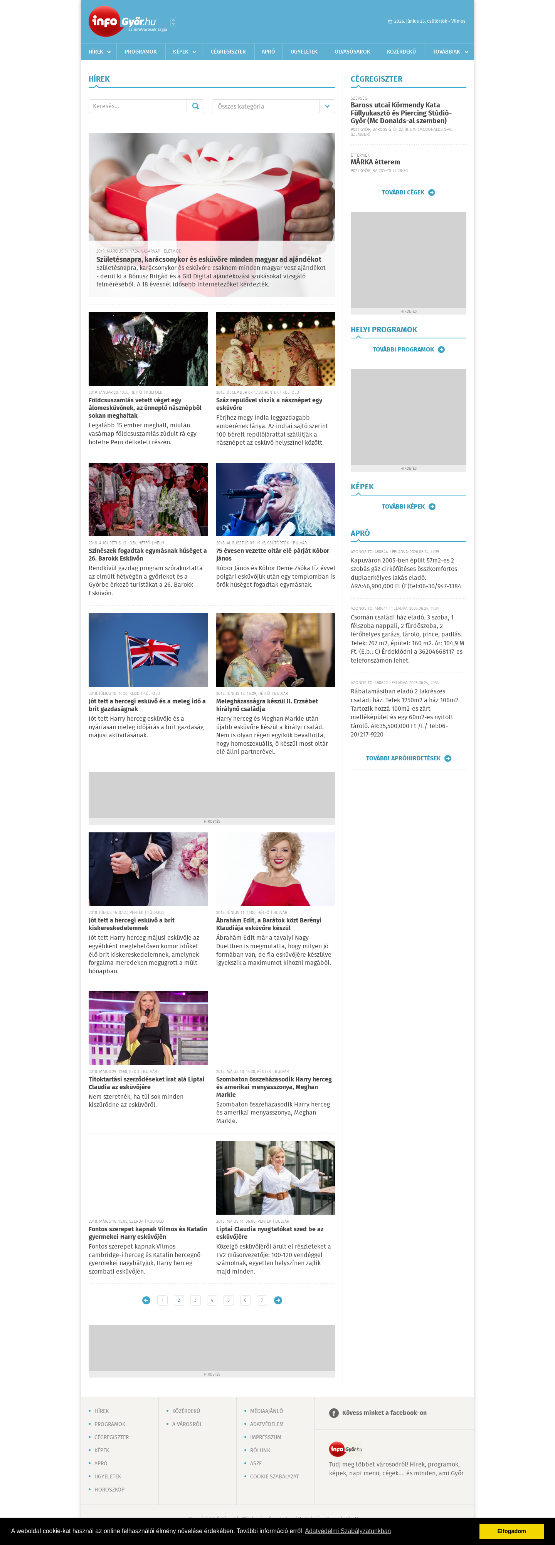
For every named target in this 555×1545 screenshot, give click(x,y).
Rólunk (260, 1450)
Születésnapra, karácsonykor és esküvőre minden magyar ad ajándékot (208, 259)
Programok (141, 52)
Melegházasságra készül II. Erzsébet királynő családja (267, 705)
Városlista (173, 22)
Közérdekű (401, 52)
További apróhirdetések (403, 758)
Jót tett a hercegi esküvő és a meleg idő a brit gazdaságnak (147, 705)
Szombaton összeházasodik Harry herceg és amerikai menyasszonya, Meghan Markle (274, 1087)
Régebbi (278, 1300)
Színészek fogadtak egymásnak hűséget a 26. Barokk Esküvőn (148, 555)
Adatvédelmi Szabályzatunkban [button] (348, 1531)
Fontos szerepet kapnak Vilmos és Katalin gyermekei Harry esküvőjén (148, 1233)
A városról (187, 1424)
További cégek (403, 192)
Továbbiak (446, 52)
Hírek (96, 52)
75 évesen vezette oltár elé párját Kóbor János (272, 555)
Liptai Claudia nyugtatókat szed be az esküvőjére (269, 1233)
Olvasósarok (352, 52)
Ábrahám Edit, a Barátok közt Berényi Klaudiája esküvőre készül (268, 924)
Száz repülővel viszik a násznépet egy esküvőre (269, 404)
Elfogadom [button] (512, 1531)
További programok (403, 349)
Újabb (146, 1300)
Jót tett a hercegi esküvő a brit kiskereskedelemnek (132, 924)
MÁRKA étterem (375, 162)
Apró (268, 52)
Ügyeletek (304, 52)
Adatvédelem (267, 1424)
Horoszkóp (109, 1490)
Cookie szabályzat (274, 1477)
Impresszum (265, 1437)
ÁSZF (256, 1464)
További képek (403, 506)
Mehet (195, 106)
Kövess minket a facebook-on (384, 1413)
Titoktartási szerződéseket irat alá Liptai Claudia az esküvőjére (147, 1083)
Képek (180, 52)
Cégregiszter (228, 52)
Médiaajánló (266, 1411)
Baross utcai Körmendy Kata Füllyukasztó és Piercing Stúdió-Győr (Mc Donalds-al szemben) (401, 113)
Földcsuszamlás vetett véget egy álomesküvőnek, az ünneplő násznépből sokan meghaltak (145, 408)
